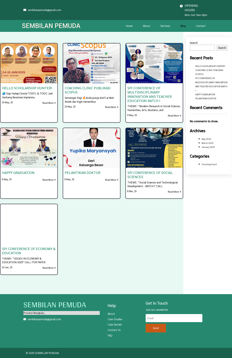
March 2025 (207, 138)
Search (194, 38)
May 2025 (206, 134)
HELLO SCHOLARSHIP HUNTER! (210, 61)
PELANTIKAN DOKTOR (205, 94)
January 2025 (208, 142)
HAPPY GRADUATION (205, 89)
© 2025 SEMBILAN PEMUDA (42, 351)
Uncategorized (209, 159)
